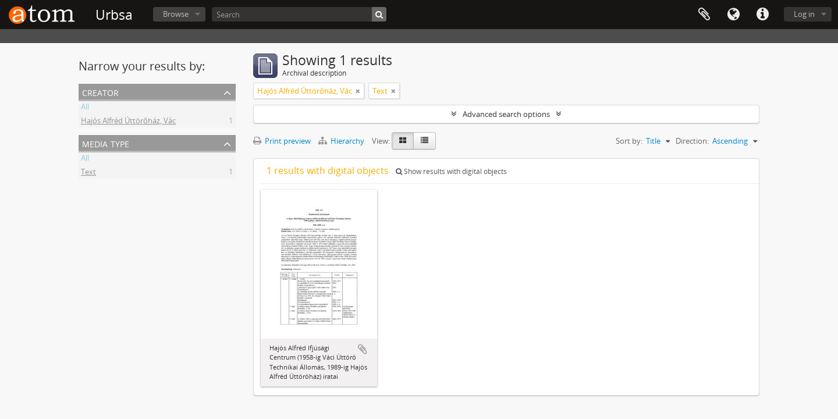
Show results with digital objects (451, 171)
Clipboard (704, 14)
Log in (804, 14)
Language (733, 14)
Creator (100, 92)
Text (88, 173)
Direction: (692, 141)
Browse (176, 14)
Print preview (282, 141)
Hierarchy (342, 141)
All (85, 108)
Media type (105, 143)
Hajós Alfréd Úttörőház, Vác (128, 122)
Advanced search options (506, 114)
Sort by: (629, 141)
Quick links (762, 14)
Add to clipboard (362, 349)
